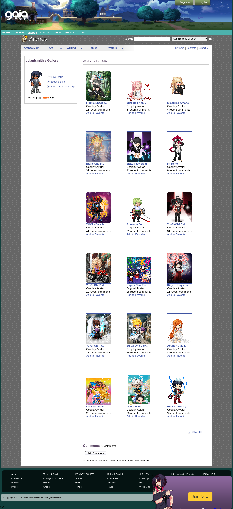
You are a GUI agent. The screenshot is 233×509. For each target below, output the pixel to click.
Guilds (78, 482)
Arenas (78, 478)
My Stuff (179, 48)
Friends (15, 482)
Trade (110, 487)
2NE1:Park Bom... (138, 163)
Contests (191, 48)
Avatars (112, 47)
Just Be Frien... (136, 102)
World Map (144, 487)
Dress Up (144, 478)
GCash (20, 32)
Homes (93, 47)
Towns (78, 487)
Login (202, 3)
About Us (15, 474)
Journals (111, 482)
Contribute (112, 478)
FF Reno (172, 163)
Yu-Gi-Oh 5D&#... (137, 345)
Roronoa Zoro (135, 224)
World (57, 32)
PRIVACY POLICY (84, 474)
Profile (14, 487)
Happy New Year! (138, 285)
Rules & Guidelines (116, 474)
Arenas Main (31, 47)
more (61, 48)
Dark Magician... (96, 406)
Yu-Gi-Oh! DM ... (177, 224)
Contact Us (16, 478)
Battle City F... (95, 163)
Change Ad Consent (53, 478)
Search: (129, 39)
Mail (141, 482)
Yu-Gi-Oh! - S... (95, 345)
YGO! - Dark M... (96, 224)
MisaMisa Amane (178, 102)
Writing (71, 47)
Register (184, 3)
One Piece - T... (136, 406)
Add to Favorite (95, 112)
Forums (44, 32)
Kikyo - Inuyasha (178, 285)
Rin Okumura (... (177, 406)
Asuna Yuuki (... (177, 345)
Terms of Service (51, 474)
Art (51, 47)
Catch (82, 32)
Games (69, 32)
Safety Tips (145, 474)
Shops (32, 33)
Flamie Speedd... (96, 102)
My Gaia (7, 32)
